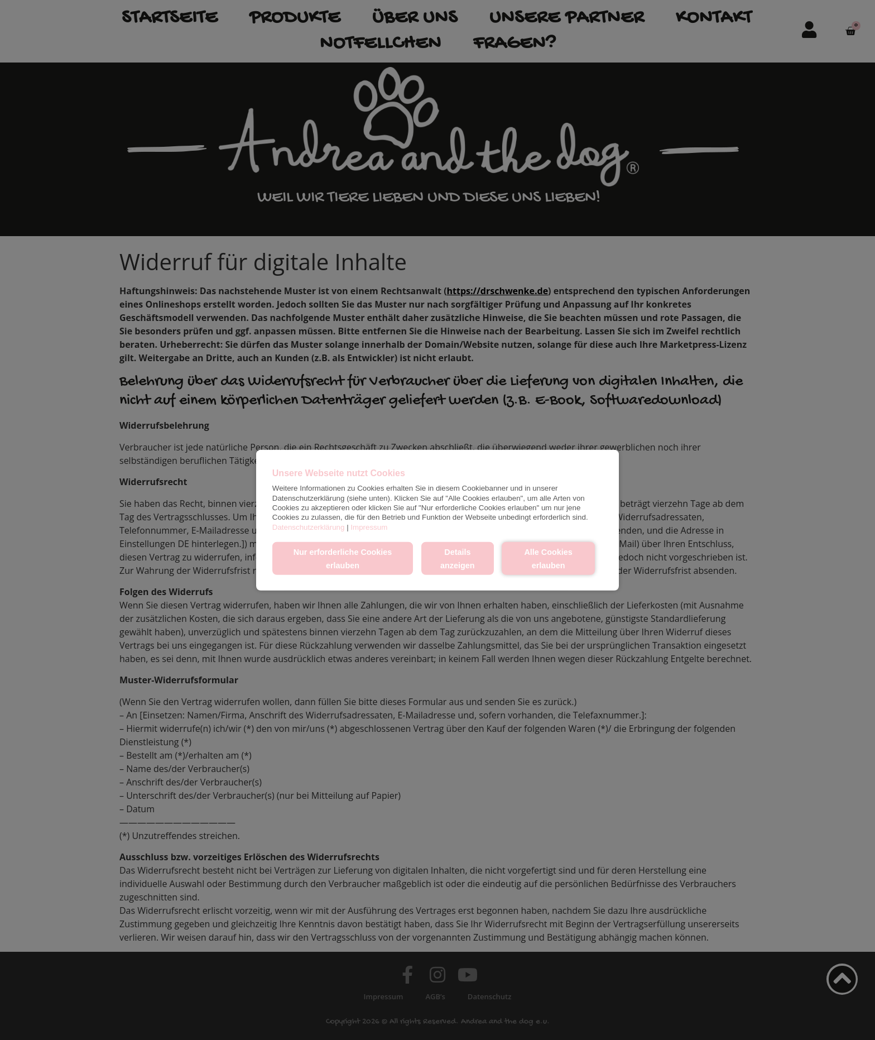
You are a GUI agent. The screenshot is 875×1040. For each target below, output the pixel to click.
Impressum (368, 527)
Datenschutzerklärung (308, 527)
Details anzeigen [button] (457, 558)
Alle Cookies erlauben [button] (548, 558)
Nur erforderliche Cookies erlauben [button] (343, 558)
